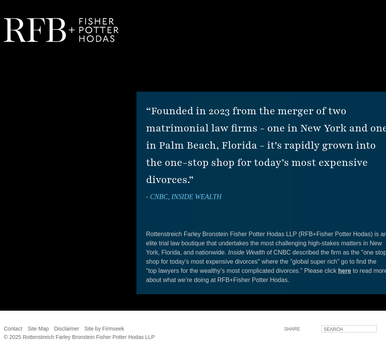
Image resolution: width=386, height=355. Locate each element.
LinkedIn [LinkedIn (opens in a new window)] (310, 328)
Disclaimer (66, 329)
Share (292, 329)
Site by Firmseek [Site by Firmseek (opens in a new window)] (104, 329)
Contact (13, 329)
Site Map (38, 329)
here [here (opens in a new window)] (344, 270)
